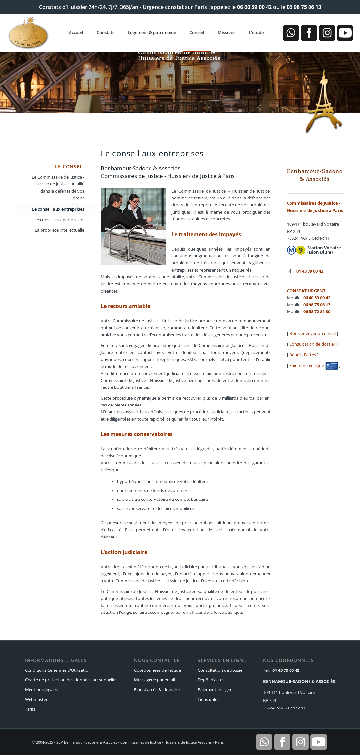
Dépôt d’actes (211, 680)
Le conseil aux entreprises (58, 209)
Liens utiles (208, 699)
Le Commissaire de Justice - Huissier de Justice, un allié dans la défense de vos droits (58, 187)
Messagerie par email (154, 680)
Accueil (76, 32)
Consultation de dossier (312, 344)
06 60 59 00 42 (254, 6)
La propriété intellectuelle (59, 230)
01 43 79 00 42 (309, 271)
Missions (226, 32)
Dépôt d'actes (302, 355)
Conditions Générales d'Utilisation (58, 670)
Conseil (197, 32)
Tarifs (30, 709)
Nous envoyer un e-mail (312, 333)
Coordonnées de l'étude (157, 670)
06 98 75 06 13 (304, 6)
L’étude (256, 32)
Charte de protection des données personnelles (71, 680)
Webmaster (36, 699)
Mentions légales (41, 689)
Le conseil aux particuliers (59, 220)
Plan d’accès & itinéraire (157, 689)
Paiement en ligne (313, 365)
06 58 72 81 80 (316, 311)
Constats (105, 32)
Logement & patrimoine (152, 32)
